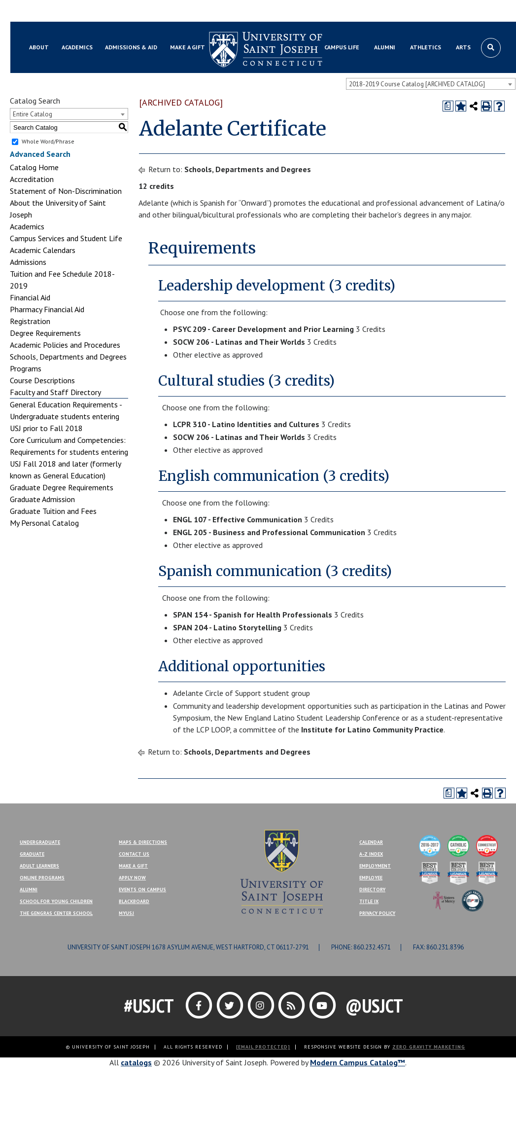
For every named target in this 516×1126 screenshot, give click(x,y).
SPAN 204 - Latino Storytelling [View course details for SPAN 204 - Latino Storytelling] (227, 627)
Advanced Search (40, 154)
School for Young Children (56, 901)
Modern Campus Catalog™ (357, 1062)
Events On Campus (142, 889)
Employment (375, 866)
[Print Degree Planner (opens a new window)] (448, 106)
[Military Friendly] (472, 900)
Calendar (371, 842)
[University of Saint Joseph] (265, 50)
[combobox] (431, 84)
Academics (27, 226)
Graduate (32, 854)
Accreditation (32, 179)
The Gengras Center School (56, 913)
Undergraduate (40, 842)
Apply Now (132, 877)
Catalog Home (34, 167)
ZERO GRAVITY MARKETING (428, 1047)
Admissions (28, 262)
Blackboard (42, 11)
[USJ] (281, 870)
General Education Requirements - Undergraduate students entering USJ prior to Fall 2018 (66, 416)
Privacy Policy (377, 913)
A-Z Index (371, 854)
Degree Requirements (45, 333)
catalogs (136, 1062)
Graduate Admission (42, 499)
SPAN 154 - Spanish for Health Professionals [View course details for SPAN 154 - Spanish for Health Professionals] (252, 614)
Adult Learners (39, 866)
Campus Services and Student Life (66, 238)
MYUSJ (77, 11)
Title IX (368, 901)
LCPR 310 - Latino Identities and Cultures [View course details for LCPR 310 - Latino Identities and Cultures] (246, 424)
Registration (30, 321)
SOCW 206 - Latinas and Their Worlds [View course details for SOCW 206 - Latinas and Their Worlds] (239, 342)
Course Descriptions (42, 380)
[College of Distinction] (429, 845)
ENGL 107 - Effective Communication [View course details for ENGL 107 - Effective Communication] (237, 519)
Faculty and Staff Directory (55, 392)
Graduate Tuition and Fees (53, 511)
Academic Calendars (42, 250)
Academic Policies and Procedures (65, 345)
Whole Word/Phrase (48, 141)
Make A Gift (133, 866)
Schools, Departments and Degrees (68, 357)
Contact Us (447, 11)
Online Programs (42, 877)
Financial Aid (30, 297)
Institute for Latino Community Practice (372, 729)
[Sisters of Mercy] (444, 900)
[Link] (200, 1005)
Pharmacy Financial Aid (47, 309)
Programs (25, 368)
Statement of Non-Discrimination (66, 191)
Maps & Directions (143, 842)
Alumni (28, 889)
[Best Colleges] (429, 872)
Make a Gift (489, 11)
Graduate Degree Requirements (61, 487)
